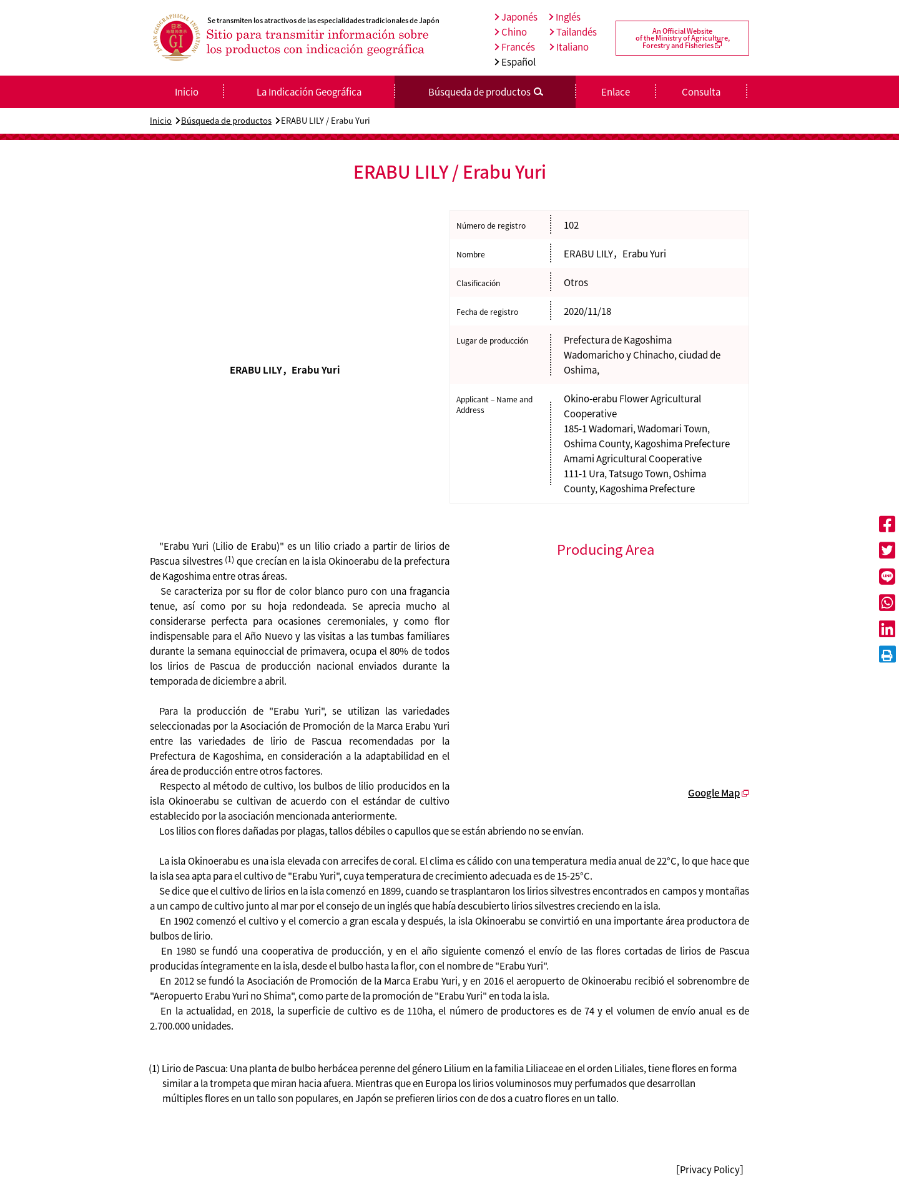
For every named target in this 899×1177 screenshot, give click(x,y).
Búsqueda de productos (226, 120)
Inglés (565, 17)
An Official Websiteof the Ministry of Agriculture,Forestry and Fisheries (683, 38)
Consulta (701, 92)
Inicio (161, 120)
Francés (514, 47)
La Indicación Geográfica (309, 92)
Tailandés (573, 32)
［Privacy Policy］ (710, 1169)
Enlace (615, 92)
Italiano (569, 47)
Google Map (714, 793)
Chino (510, 32)
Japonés (516, 17)
